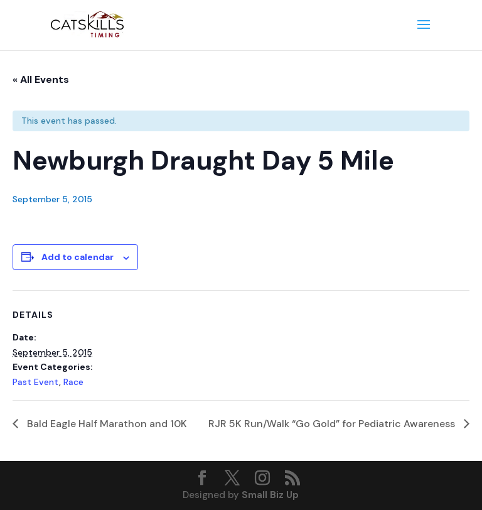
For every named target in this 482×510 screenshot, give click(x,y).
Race (73, 382)
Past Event (36, 382)
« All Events (41, 79)
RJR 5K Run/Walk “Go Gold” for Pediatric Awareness (333, 423)
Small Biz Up (270, 495)
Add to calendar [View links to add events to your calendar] (77, 257)
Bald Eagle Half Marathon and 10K (105, 423)
